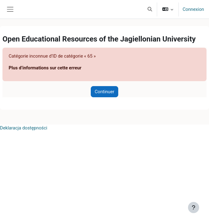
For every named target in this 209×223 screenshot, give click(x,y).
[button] (150, 9)
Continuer (105, 91)
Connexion (193, 9)
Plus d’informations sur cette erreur (45, 68)
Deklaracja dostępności (23, 128)
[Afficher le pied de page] (193, 207)
